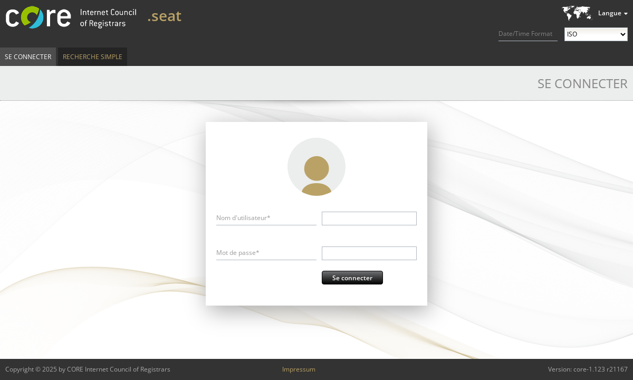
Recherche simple (92, 56)
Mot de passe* (238, 252)
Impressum (298, 369)
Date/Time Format (525, 33)
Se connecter (28, 56)
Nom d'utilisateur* (243, 217)
